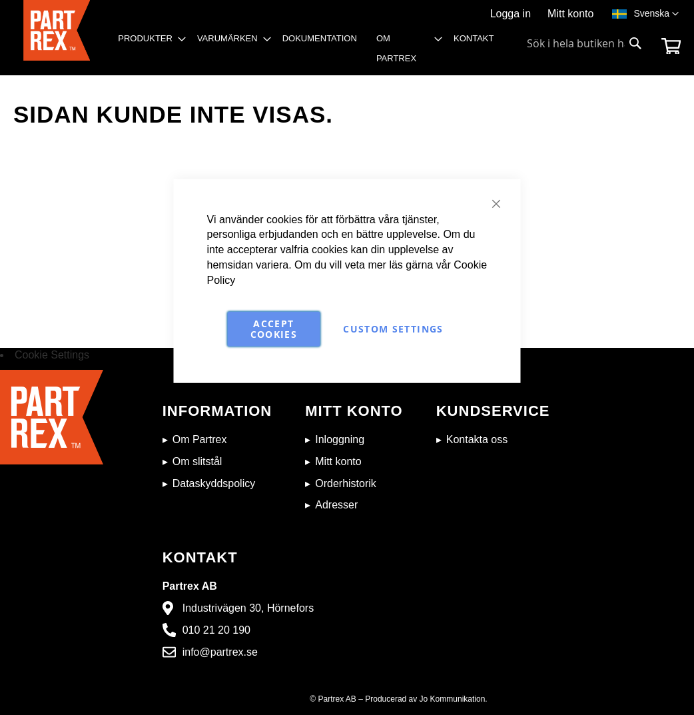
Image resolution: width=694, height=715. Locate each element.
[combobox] (585, 43)
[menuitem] (148, 39)
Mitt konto (570, 13)
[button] (656, 14)
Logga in (510, 13)
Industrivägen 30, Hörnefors (248, 608)
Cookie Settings (52, 354)
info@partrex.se (220, 652)
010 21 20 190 (216, 630)
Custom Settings (393, 328)
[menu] (310, 52)
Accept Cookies (273, 328)
